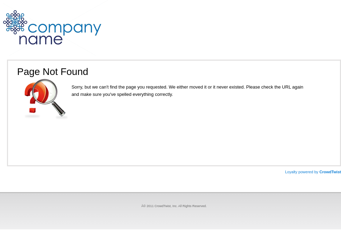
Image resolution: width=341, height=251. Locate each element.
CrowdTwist (313, 172)
